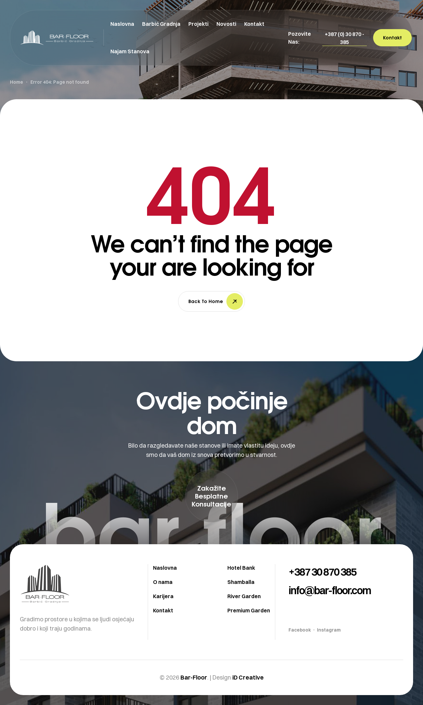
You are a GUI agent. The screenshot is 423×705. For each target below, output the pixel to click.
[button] (344, 38)
